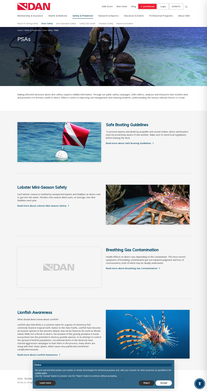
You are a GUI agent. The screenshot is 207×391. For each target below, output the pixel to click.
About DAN (184, 15)
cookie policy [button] (41, 373)
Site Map (28, 378)
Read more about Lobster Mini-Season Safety (41, 205)
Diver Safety (47, 23)
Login (163, 6)
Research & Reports (108, 15)
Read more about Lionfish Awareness (37, 354)
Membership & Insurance (30, 15)
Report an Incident (124, 23)
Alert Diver (121, 6)
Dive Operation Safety (66, 23)
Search (186, 6)
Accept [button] (163, 383)
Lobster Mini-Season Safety (42, 187)
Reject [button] (146, 383)
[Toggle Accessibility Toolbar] (200, 384)
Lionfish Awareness (34, 312)
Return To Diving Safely (27, 23)
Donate (176, 6)
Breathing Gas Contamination (132, 249)
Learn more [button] (45, 383)
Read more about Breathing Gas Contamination (131, 268)
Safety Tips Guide (87, 23)
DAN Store (107, 6)
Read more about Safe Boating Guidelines (128, 143)
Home (20, 378)
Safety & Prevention (83, 15)
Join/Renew (148, 6)
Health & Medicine (57, 15)
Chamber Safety (106, 23)
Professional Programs (161, 15)
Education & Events (134, 15)
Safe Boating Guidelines (127, 124)
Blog (133, 6)
